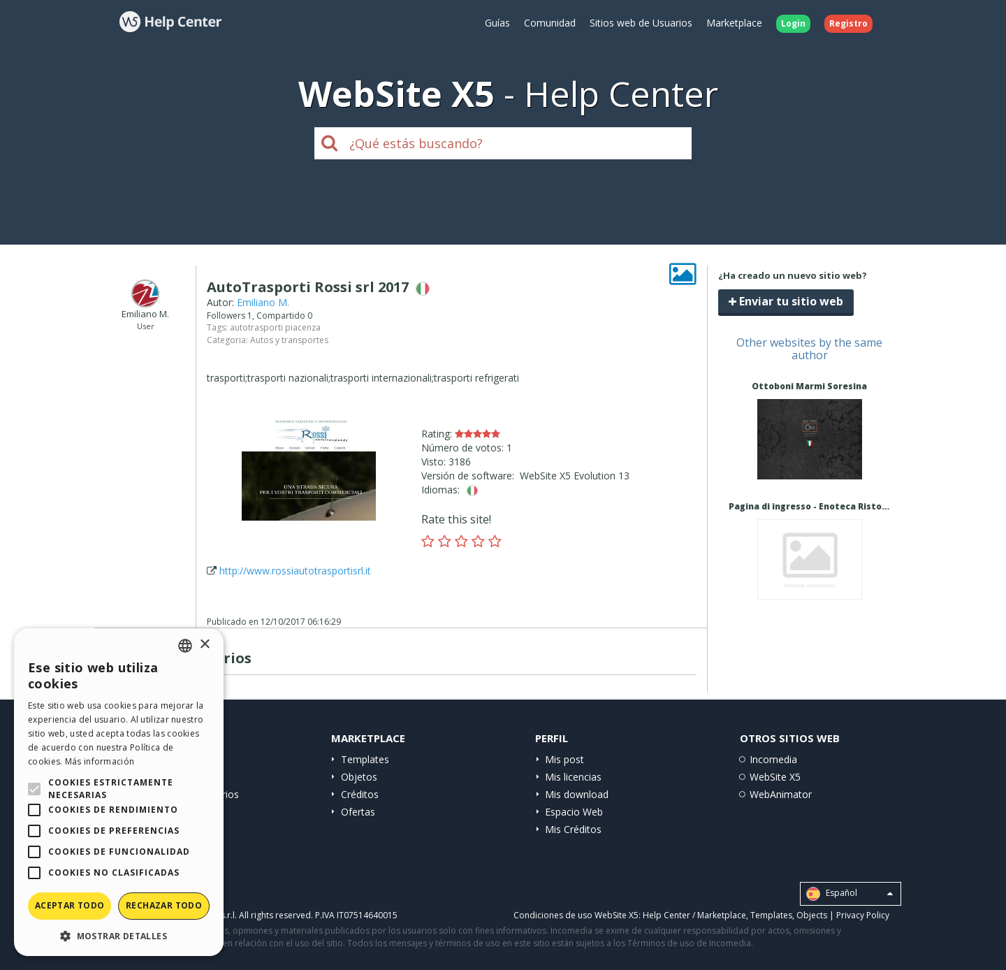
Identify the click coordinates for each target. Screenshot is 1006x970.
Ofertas (358, 811)
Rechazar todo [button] (164, 905)
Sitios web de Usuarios (641, 22)
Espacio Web (574, 811)
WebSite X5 (775, 776)
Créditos (360, 794)
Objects (811, 915)
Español (849, 894)
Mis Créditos (573, 829)
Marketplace (734, 22)
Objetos (359, 776)
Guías (497, 22)
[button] (119, 935)
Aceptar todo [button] (70, 905)
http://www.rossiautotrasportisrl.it (295, 570)
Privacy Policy (862, 915)
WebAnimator (781, 794)
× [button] (204, 644)
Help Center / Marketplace (694, 915)
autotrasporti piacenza (275, 327)
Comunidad (550, 22)
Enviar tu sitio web (786, 301)
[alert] (119, 792)
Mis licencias (573, 776)
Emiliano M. (263, 302)
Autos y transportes (289, 340)
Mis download (576, 794)
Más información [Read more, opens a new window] (100, 761)
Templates (365, 759)
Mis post (564, 759)
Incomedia (773, 759)
